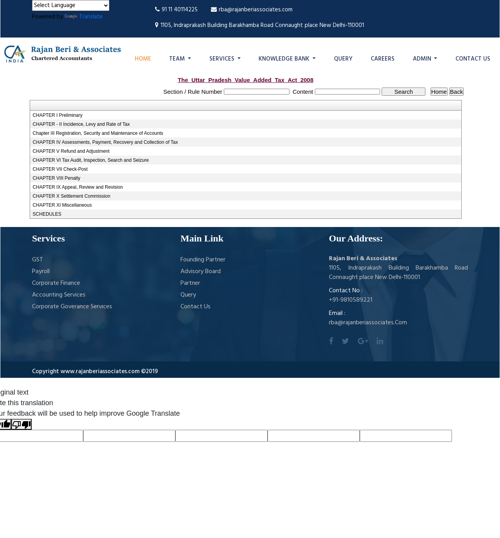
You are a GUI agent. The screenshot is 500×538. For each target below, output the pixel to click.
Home (143, 59)
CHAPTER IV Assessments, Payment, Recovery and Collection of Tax (105, 142)
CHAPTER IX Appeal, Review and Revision (78, 187)
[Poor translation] (21, 424)
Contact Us (472, 59)
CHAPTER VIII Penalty (56, 178)
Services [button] (222, 59)
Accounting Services (59, 295)
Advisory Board (200, 271)
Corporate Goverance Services (72, 307)
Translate (83, 16)
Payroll (41, 271)
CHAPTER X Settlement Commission (72, 196)
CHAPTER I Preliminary (57, 115)
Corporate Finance (56, 283)
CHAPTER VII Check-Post (60, 169)
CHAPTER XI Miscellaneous (62, 205)
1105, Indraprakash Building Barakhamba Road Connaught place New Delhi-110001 (259, 25)
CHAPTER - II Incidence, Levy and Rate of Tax (81, 124)
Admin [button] (423, 59)
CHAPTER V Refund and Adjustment (71, 151)
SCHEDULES (47, 214)
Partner (190, 283)
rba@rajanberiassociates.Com (368, 323)
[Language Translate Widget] (70, 5)
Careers (383, 59)
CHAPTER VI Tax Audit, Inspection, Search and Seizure (91, 160)
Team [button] (177, 59)
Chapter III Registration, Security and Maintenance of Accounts (98, 133)
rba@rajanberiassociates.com (252, 9)
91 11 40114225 (176, 9)
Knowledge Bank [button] (285, 59)
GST (37, 260)
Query (343, 59)
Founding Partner (202, 260)
